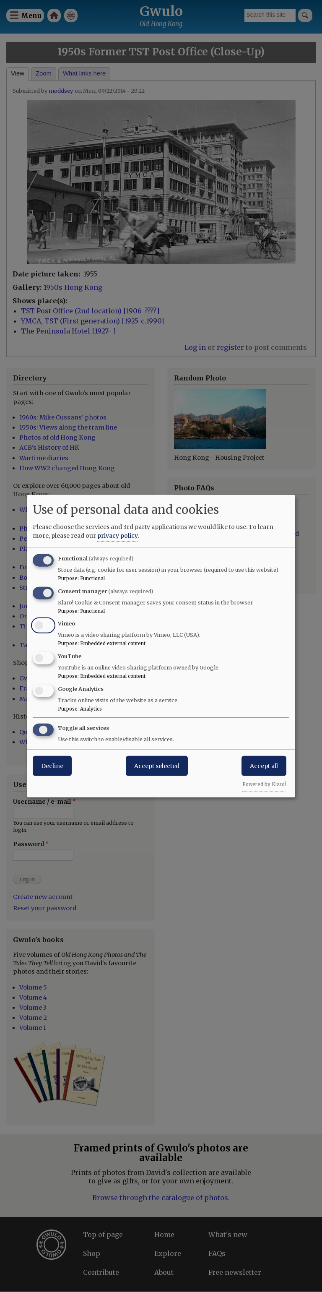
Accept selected (156, 765)
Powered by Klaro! (264, 784)
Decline (52, 765)
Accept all (264, 765)
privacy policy (117, 535)
